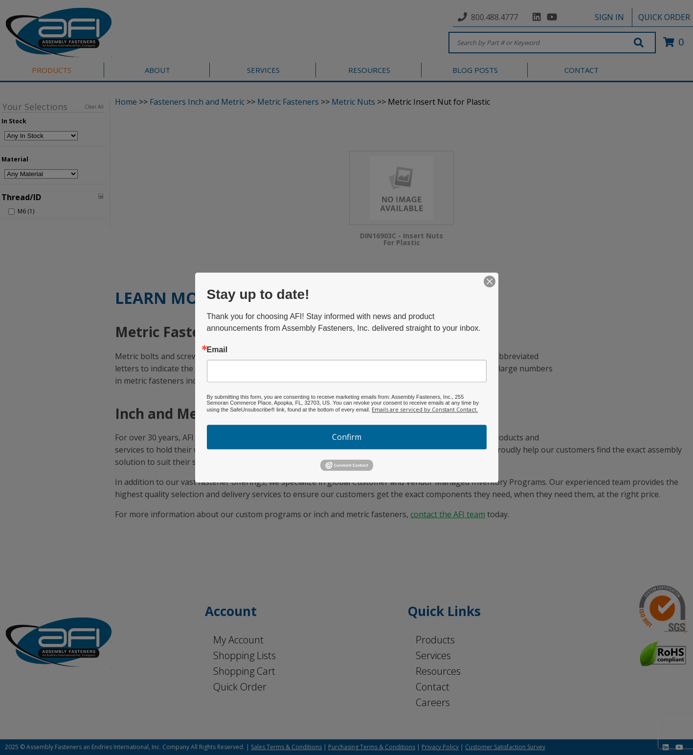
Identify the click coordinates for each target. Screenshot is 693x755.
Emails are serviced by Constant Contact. (425, 409)
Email (217, 350)
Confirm (346, 437)
